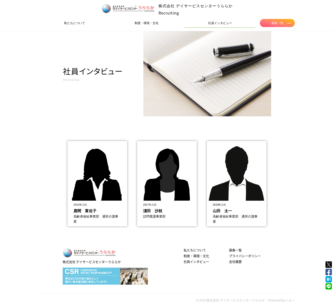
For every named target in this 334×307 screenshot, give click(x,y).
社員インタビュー (220, 23)
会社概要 (235, 261)
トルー (290, 300)
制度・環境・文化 (146, 23)
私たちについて (74, 23)
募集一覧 (281, 23)
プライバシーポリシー (245, 256)
